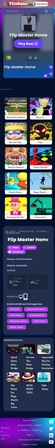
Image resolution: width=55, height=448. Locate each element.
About (38, 425)
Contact (35, 430)
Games (12, 231)
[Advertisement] (29, 83)
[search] (27, 11)
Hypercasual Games (36, 309)
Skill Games (39, 321)
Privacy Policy (25, 425)
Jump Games (16, 315)
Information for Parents (29, 440)
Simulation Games (18, 321)
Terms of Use (29, 420)
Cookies (24, 430)
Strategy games (26, 231)
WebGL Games (16, 327)
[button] (46, 11)
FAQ (29, 435)
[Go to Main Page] (20, 4)
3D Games (41, 231)
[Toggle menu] (4, 4)
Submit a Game (29, 444)
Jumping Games (37, 315)
